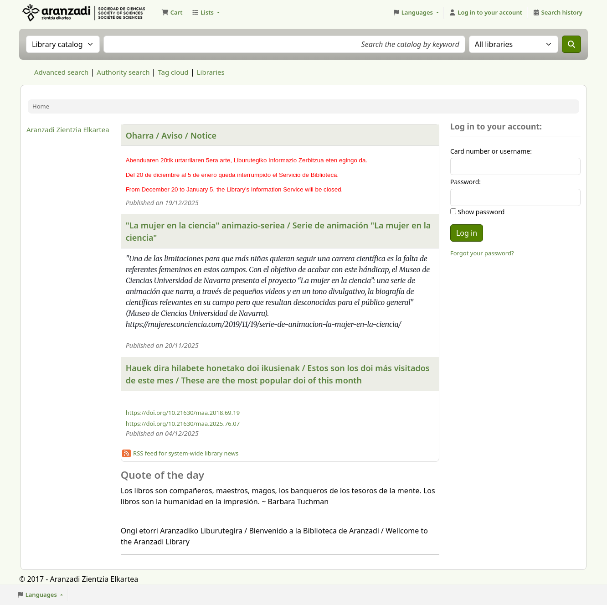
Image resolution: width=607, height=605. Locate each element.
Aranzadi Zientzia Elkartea (67, 129)
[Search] (571, 44)
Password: (465, 181)
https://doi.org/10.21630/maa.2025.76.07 (183, 423)
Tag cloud (173, 72)
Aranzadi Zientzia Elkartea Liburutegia (44, 13)
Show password (480, 211)
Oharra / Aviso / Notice (171, 135)
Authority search (123, 72)
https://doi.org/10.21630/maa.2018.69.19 (183, 413)
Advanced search (61, 72)
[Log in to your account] (485, 13)
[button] (172, 13)
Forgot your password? (482, 253)
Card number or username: (491, 151)
